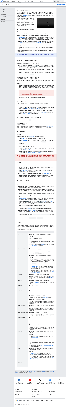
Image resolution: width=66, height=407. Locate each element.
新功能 (32, 1)
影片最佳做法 (31, 165)
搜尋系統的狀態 (34, 393)
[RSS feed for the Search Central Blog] (39, 381)
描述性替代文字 (27, 149)
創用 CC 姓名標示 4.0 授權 (32, 371)
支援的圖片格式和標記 (34, 266)
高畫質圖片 (23, 138)
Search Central (9, 1)
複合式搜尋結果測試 (52, 391)
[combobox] (58, 1)
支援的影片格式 (24, 170)
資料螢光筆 (44, 112)
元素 (31, 120)
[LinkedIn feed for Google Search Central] (19, 381)
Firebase (37, 400)
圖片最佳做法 (31, 136)
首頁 (18, 10)
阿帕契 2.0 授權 (43, 371)
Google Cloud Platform (44, 400)
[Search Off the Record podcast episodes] (50, 381)
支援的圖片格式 (24, 140)
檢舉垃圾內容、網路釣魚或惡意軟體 (21, 393)
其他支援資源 (17, 394)
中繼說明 (35, 120)
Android (28, 400)
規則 (32, 74)
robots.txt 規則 (32, 210)
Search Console (61, 4)
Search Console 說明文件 (36, 394)
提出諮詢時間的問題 (18, 391)
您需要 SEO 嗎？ (34, 389)
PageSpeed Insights (52, 393)
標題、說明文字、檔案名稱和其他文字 (47, 345)
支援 (25, 1)
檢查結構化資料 (46, 173)
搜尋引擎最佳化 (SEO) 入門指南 (37, 391)
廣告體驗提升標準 (50, 126)
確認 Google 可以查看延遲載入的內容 (44, 70)
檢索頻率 (29, 208)
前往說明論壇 (17, 389)
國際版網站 (51, 201)
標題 (44, 293)
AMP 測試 (50, 394)
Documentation (5, 4)
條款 (16, 404)
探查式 (23, 42)
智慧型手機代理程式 (25, 15)
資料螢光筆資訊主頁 (27, 113)
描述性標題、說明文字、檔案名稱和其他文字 (35, 152)
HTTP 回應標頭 (34, 42)
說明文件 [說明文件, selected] (19, 1)
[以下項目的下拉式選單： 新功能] (34, 1)
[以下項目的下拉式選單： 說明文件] (22, 1)
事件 (37, 1)
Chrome (32, 400)
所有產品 (51, 400)
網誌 (28, 1)
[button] (6, 9)
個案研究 (41, 1)
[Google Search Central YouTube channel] (29, 381)
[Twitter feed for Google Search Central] (60, 381)
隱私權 (19, 404)
